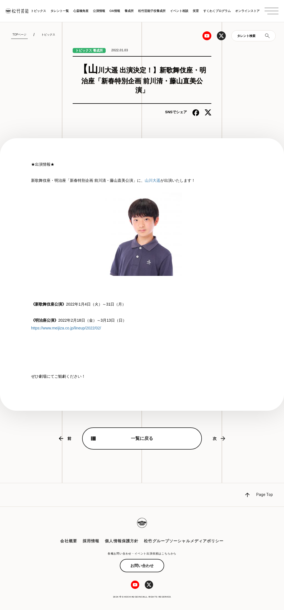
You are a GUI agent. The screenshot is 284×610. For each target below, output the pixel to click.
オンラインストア (247, 10)
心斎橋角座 (80, 10)
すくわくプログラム (217, 10)
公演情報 (99, 10)
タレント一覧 (59, 10)
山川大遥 (152, 180)
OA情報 (115, 10)
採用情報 (91, 541)
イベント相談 (179, 10)
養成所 (129, 10)
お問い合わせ (142, 565)
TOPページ (19, 34)
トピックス (38, 10)
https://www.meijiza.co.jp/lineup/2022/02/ (66, 328)
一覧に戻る (142, 438)
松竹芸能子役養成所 (152, 10)
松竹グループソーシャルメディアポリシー (184, 541)
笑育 (196, 10)
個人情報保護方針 (121, 541)
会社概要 (68, 541)
